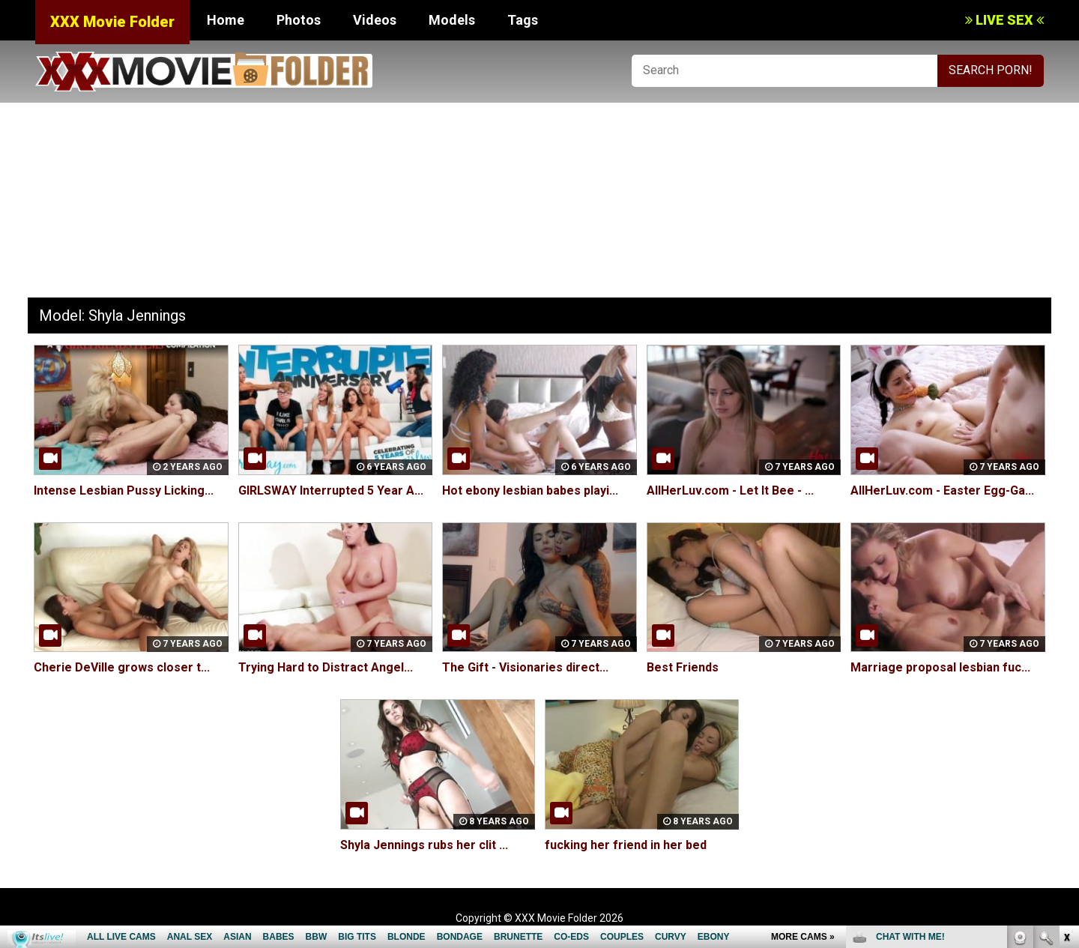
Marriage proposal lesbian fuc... (940, 667)
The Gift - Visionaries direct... (525, 667)
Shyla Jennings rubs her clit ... (424, 845)
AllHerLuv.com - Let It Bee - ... (730, 490)
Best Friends (683, 667)
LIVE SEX (1004, 20)
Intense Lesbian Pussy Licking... (124, 490)
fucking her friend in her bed (626, 845)
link (1066, 713)
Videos (374, 20)
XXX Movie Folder (112, 22)
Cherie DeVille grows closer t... (122, 667)
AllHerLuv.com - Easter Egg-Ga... (942, 490)
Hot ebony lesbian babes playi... (530, 490)
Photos (298, 20)
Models (452, 20)
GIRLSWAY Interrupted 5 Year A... (330, 490)
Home (225, 20)
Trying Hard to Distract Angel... (325, 667)
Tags (522, 20)
